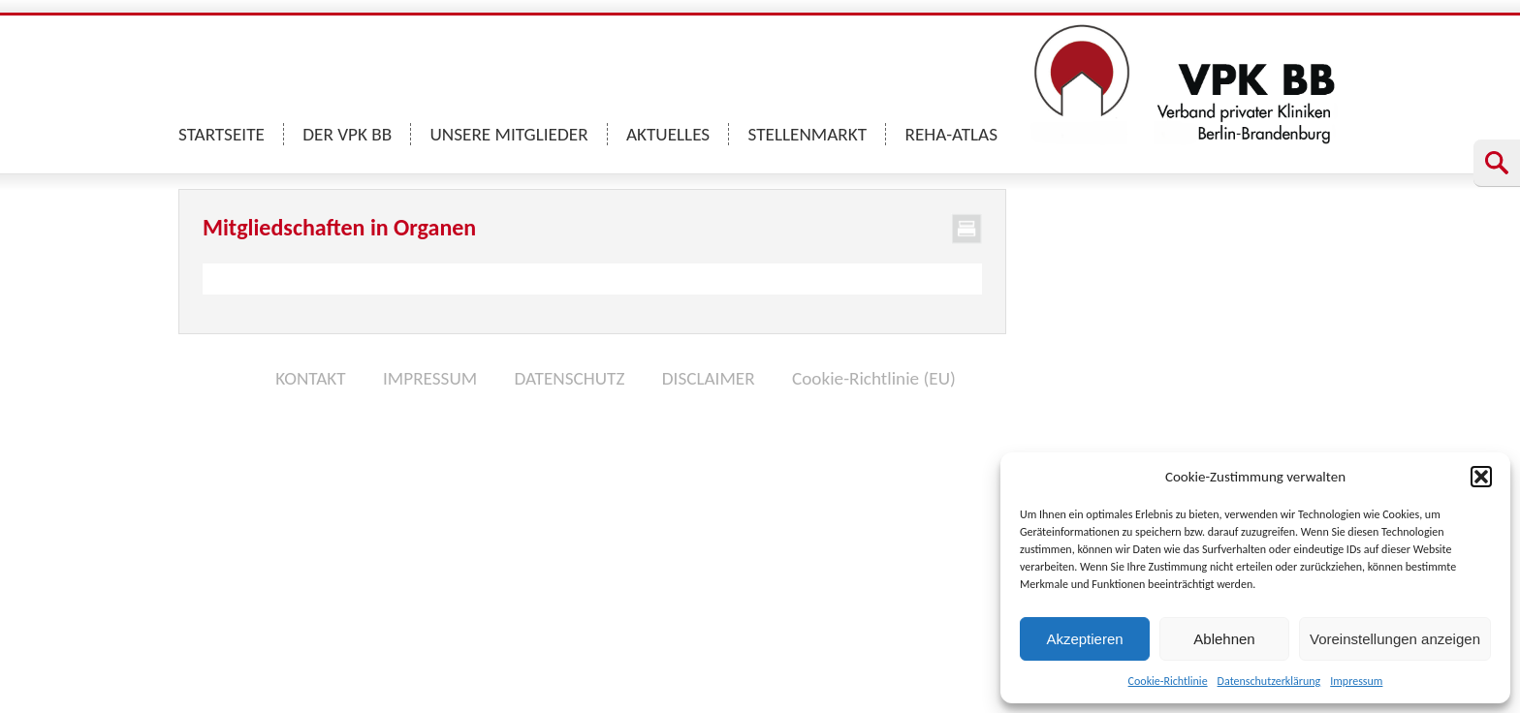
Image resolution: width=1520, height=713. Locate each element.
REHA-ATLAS (951, 134)
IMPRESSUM (430, 378)
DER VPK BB (347, 134)
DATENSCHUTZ (569, 378)
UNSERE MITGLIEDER (509, 134)
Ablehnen (1223, 639)
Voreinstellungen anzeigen (1395, 639)
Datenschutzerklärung (1269, 681)
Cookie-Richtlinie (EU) (874, 378)
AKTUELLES (668, 134)
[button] (1481, 476)
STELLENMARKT (808, 134)
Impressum (1356, 681)
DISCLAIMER (708, 378)
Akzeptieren (1084, 639)
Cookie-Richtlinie (1168, 681)
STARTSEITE (221, 134)
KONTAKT (310, 378)
